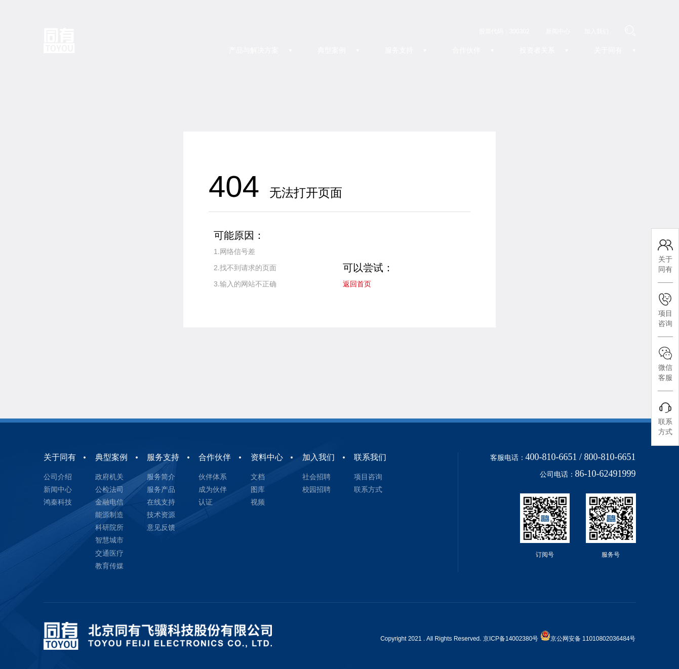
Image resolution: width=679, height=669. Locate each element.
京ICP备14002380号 (510, 638)
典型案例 (111, 457)
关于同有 (60, 457)
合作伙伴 (214, 457)
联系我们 (370, 457)
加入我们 (318, 457)
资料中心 (267, 457)
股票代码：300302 (504, 31)
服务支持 (163, 457)
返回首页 (357, 284)
